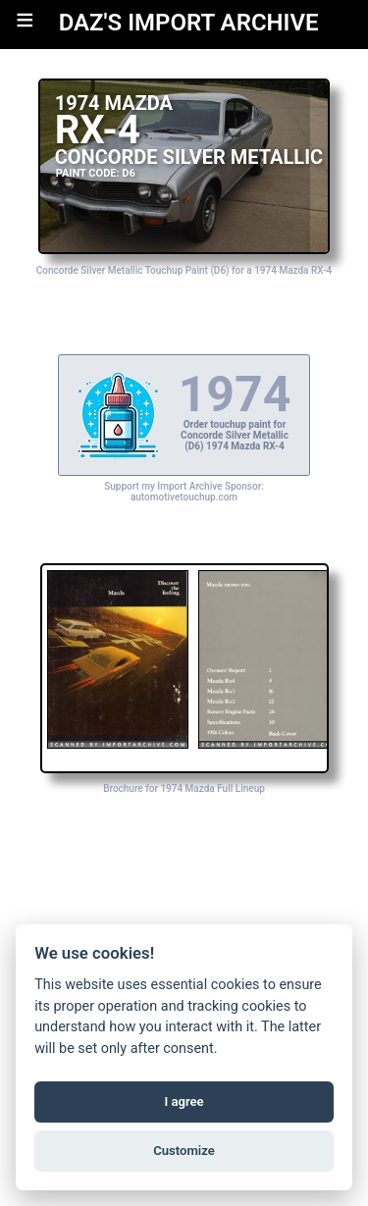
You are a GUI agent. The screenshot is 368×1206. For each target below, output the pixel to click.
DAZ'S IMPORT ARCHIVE (189, 22)
